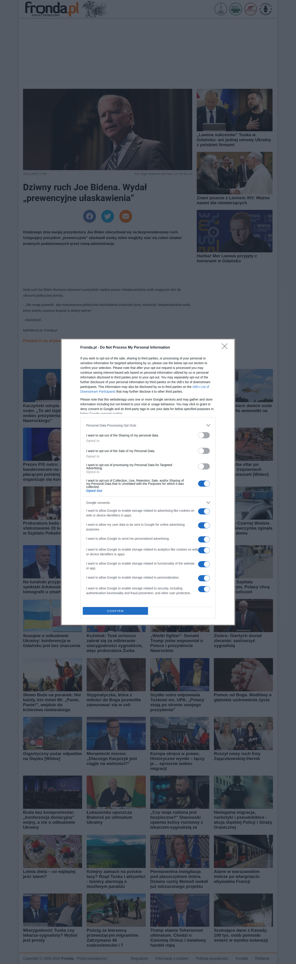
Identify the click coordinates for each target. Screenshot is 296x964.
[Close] (226, 347)
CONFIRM (115, 611)
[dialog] (148, 482)
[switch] (204, 435)
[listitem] (148, 425)
